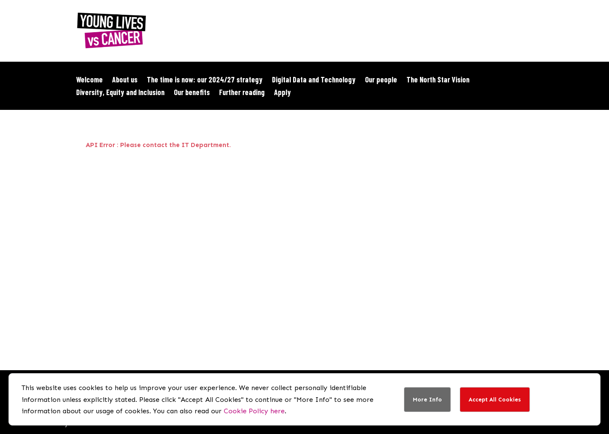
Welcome (89, 80)
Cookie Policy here (254, 411)
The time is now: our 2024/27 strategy (205, 80)
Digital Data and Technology (314, 80)
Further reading (242, 93)
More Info (427, 399)
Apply (282, 93)
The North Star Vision (437, 80)
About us (124, 80)
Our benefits (192, 93)
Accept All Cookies (495, 399)
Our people (381, 80)
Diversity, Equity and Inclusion (120, 93)
